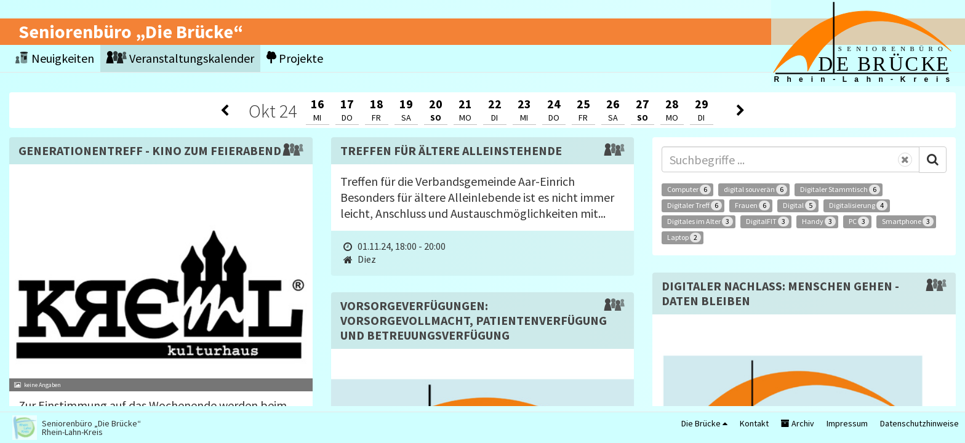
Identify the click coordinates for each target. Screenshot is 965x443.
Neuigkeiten (54, 58)
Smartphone (908, 221)
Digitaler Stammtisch (840, 189)
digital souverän (755, 189)
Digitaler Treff (694, 205)
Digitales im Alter (700, 221)
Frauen (752, 205)
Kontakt (754, 423)
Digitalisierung (858, 205)
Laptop (684, 237)
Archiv (797, 423)
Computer (689, 189)
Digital (799, 205)
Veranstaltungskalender (180, 58)
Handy (819, 221)
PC (859, 221)
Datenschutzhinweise (919, 423)
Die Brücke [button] (704, 423)
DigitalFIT (767, 221)
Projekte (294, 58)
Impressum (847, 423)
